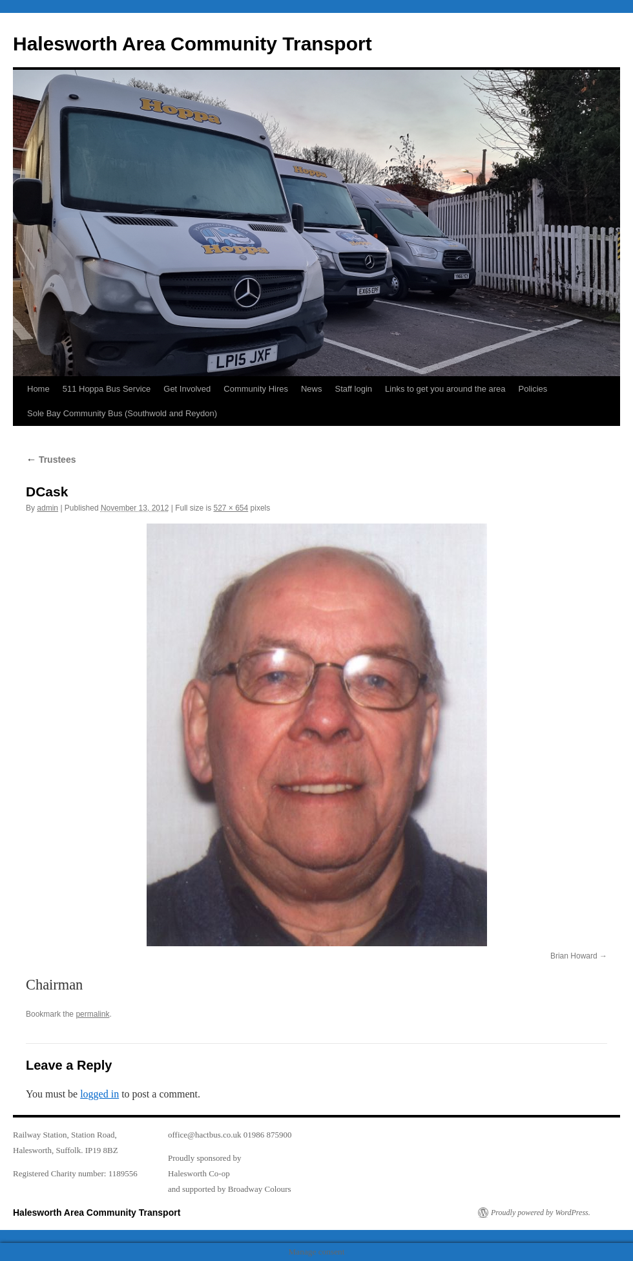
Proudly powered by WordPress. (540, 1212)
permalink (92, 1014)
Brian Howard (573, 955)
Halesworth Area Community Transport (192, 43)
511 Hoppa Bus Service (107, 389)
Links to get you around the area (445, 389)
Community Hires (255, 389)
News (311, 389)
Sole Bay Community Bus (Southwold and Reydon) (122, 413)
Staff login (353, 389)
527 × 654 (230, 508)
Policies (533, 389)
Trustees (51, 459)
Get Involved (187, 389)
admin (47, 508)
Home (38, 389)
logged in (99, 1093)
